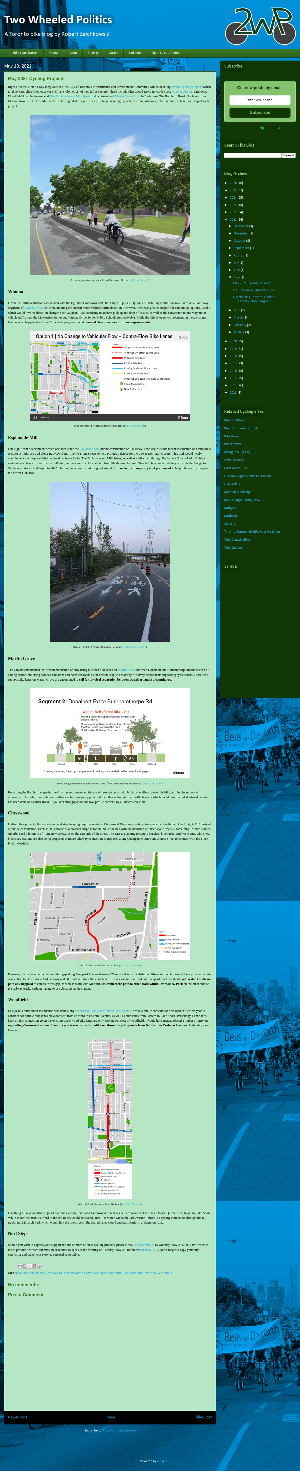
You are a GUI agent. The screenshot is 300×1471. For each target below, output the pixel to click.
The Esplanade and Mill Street (70, 96)
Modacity (231, 516)
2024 (234, 198)
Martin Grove (127, 670)
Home (111, 1417)
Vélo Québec (233, 548)
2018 (234, 356)
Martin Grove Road (127, 96)
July (237, 263)
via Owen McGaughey (134, 647)
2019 (234, 349)
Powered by (260, 128)
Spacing (230, 524)
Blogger (162, 1461)
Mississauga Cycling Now (242, 500)
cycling (68, 1273)
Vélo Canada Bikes (237, 540)
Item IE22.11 (149, 1250)
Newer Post (17, 1417)
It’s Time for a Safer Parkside (253, 290)
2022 (234, 212)
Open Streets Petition (167, 53)
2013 (234, 393)
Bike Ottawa (233, 444)
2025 (234, 190)
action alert (26, 1273)
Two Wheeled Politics (58, 20)
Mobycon (231, 508)
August (239, 255)
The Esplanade (133, 1273)
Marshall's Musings (238, 492)
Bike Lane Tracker (25, 53)
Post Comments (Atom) (119, 1430)
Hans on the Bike (236, 468)
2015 (234, 378)
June (237, 270)
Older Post (203, 1417)
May (237, 277)
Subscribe (260, 112)
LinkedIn (135, 53)
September (242, 248)
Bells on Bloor (234, 420)
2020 (234, 341)
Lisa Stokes (232, 484)
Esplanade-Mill (90, 449)
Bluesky (93, 53)
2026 (234, 183)
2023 (234, 205)
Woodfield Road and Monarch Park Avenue (103, 1011)
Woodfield (165, 1273)
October (240, 241)
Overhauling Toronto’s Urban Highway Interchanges (253, 299)
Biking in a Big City (237, 452)
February (240, 325)
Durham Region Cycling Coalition (247, 476)
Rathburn (115, 1273)
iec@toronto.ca (144, 1245)
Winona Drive (181, 91)
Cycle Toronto (234, 460)
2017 (234, 363)
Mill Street (101, 1273)
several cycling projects (187, 87)
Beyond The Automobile (241, 428)
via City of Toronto (138, 280)
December (241, 226)
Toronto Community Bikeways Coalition (252, 532)
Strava (113, 53)
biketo (40, 1273)
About (72, 53)
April (237, 310)
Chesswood (54, 1273)
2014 (234, 385)
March (239, 318)
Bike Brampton (234, 436)
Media (53, 53)
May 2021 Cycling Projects (251, 283)
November (242, 233)
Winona (150, 1273)
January (239, 332)
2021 (234, 220)
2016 (234, 371)
